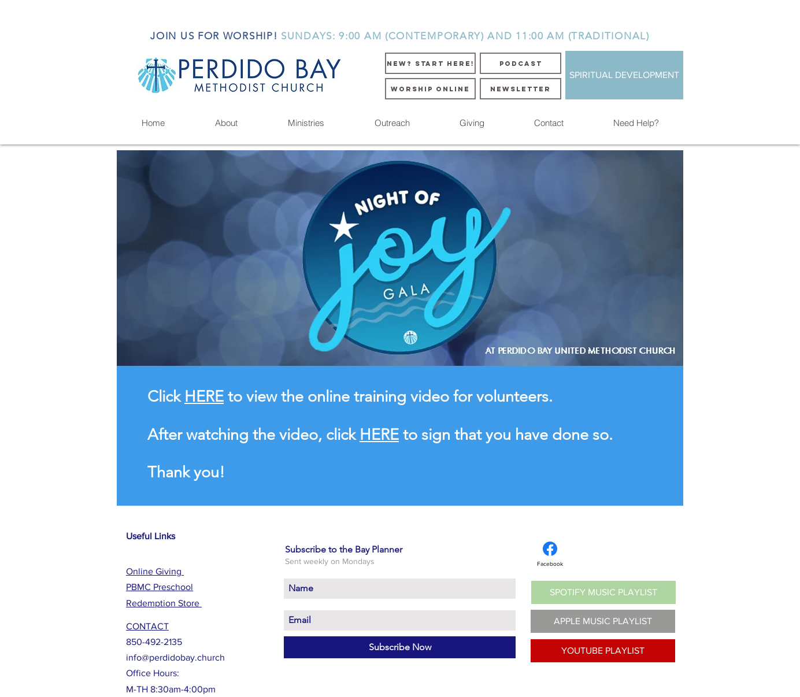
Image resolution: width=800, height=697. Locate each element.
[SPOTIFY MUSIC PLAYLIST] (603, 592)
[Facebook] (550, 554)
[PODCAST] (520, 63)
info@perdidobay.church (175, 657)
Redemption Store (164, 603)
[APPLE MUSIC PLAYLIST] (603, 621)
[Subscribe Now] (400, 647)
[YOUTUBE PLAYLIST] (603, 650)
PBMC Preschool (159, 587)
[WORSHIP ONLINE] (430, 88)
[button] (226, 123)
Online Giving (155, 571)
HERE (204, 396)
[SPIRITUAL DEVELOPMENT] (624, 75)
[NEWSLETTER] (520, 88)
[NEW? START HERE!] (430, 63)
